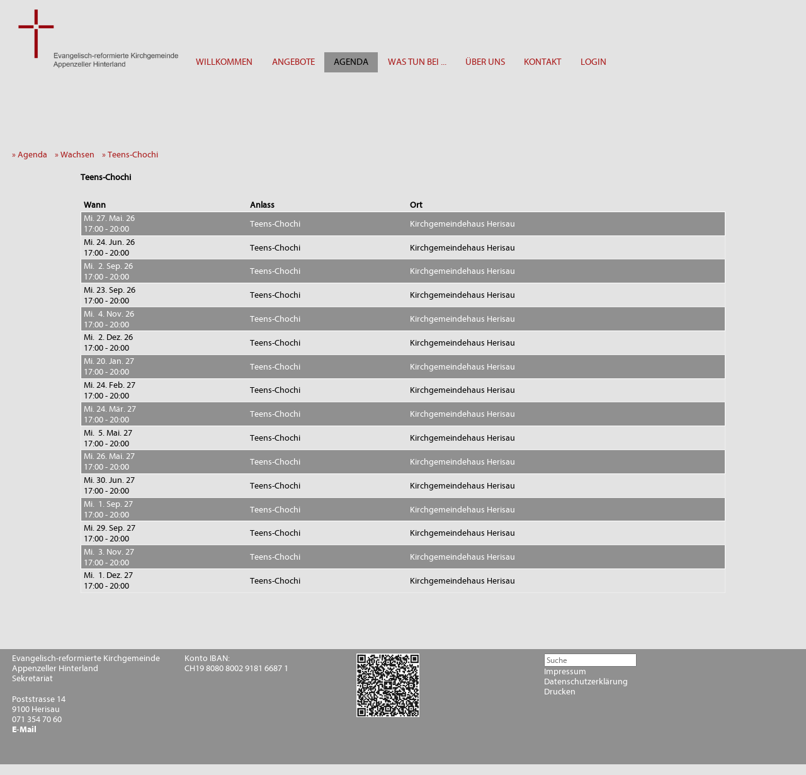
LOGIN (593, 62)
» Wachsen (77, 154)
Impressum (565, 672)
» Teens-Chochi (133, 154)
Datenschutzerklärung (586, 682)
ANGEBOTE (293, 62)
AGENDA (351, 62)
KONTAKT (542, 62)
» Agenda (32, 154)
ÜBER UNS (485, 62)
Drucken (560, 692)
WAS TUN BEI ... (417, 62)
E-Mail (24, 730)
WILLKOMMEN (224, 62)
